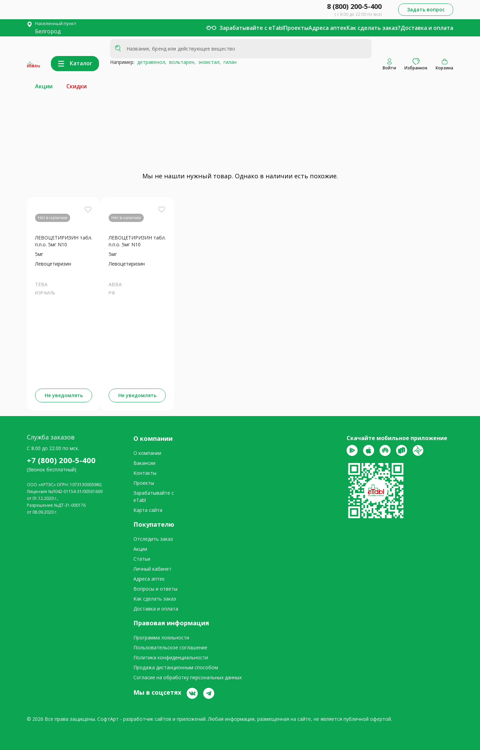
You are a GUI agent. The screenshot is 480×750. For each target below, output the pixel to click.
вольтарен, (181, 62)
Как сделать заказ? (374, 28)
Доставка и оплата (427, 28)
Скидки (76, 86)
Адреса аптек (327, 28)
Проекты (296, 28)
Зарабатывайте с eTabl (251, 28)
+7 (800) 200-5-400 (61, 460)
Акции (44, 86)
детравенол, (150, 62)
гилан (229, 62)
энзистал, (208, 62)
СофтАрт (108, 719)
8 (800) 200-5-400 (354, 6)
